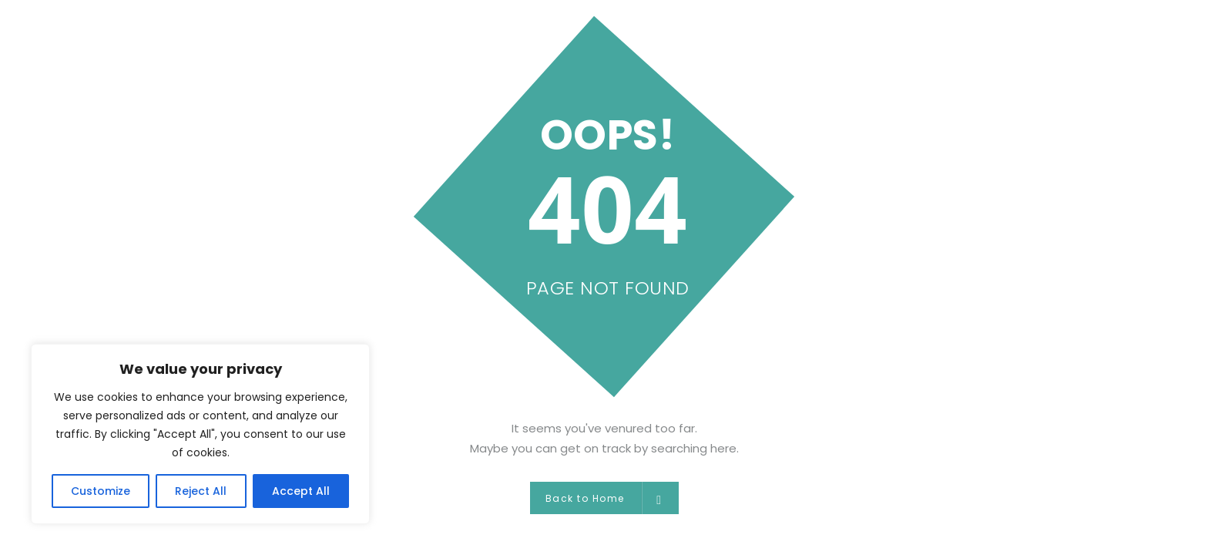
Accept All (301, 491)
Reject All (200, 491)
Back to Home (604, 498)
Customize (100, 491)
